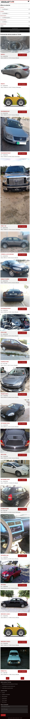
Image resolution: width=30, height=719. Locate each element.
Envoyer (3, 715)
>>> (22, 678)
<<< (7, 678)
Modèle (2, 11)
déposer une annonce (15, 31)
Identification (4, 698)
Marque (2, 7)
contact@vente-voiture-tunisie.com (8, 686)
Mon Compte (4, 700)
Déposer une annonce (6, 694)
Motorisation (3, 15)
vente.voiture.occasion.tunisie (7, 688)
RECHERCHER (15, 28)
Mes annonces (4, 696)
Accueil (3, 692)
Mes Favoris (4, 702)
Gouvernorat (3, 24)
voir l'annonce (22, 55)
